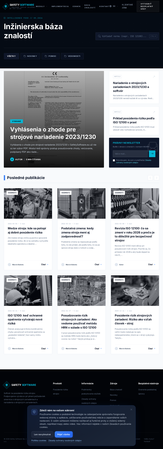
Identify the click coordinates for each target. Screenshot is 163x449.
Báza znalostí (116, 389)
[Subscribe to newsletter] (152, 153)
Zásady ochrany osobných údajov (133, 161)
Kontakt (104, 6)
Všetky (11, 56)
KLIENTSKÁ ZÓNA (127, 6)
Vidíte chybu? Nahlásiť (149, 440)
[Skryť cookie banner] (131, 409)
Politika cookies (38, 440)
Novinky (30, 56)
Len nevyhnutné (42, 434)
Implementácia (60, 6)
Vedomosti (72, 56)
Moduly (42, 6)
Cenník (77, 6)
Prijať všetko (63, 434)
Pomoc (50, 56)
